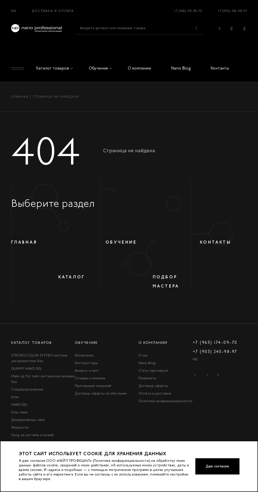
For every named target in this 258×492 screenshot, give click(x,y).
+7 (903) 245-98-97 (232, 11)
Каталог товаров (53, 68)
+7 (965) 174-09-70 (188, 11)
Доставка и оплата (53, 11)
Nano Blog (181, 68)
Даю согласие (217, 466)
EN (13, 11)
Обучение (99, 68)
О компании (139, 68)
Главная (20, 97)
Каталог (71, 277)
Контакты (220, 68)
